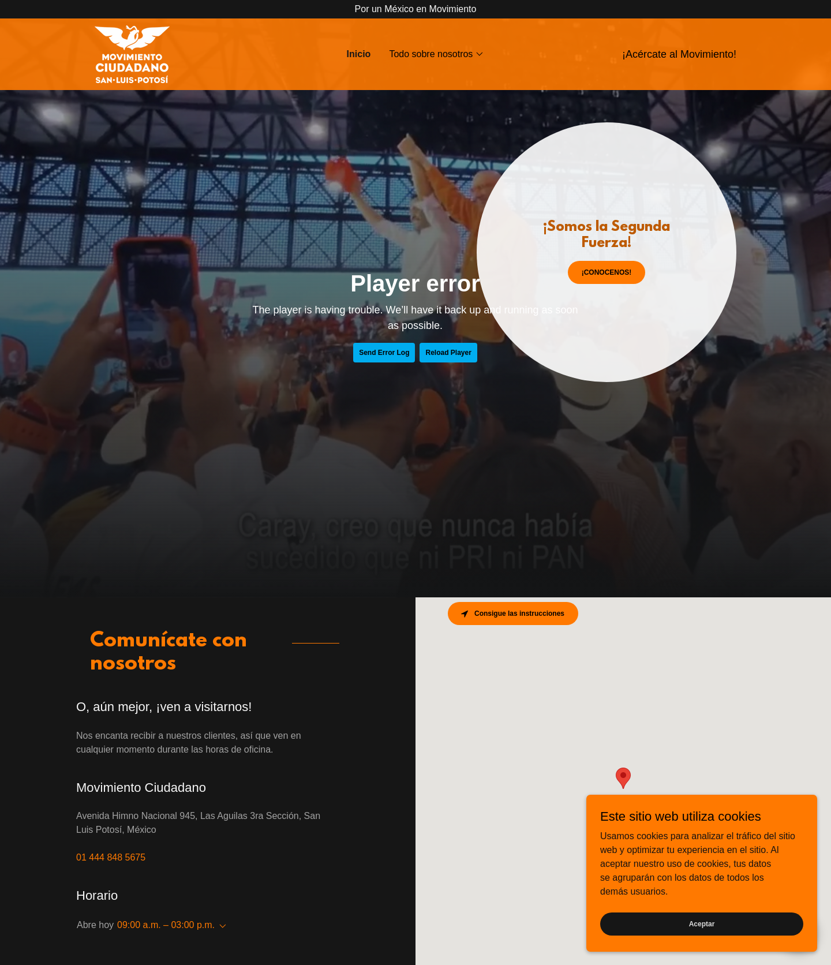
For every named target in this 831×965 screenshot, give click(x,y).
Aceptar (702, 923)
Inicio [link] (359, 54)
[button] (436, 54)
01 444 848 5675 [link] (110, 857)
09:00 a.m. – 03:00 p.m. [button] (166, 925)
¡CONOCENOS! (607, 272)
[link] (132, 53)
